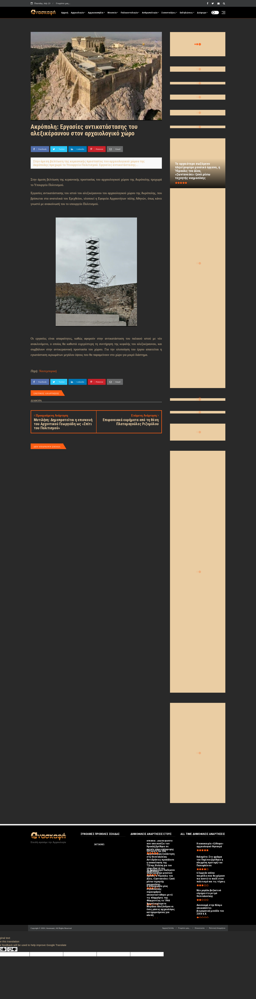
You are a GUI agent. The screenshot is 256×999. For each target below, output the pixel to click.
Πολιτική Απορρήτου (217, 928)
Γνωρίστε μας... (63, 3)
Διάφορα (201, 13)
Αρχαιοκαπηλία (95, 13)
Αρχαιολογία (77, 13)
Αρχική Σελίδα (168, 928)
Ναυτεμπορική (48, 371)
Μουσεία (112, 13)
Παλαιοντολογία (129, 13)
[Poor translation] (12, 949)
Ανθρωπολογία (149, 13)
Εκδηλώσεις (186, 13)
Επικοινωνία (200, 928)
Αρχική (64, 13)
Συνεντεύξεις (168, 13)
